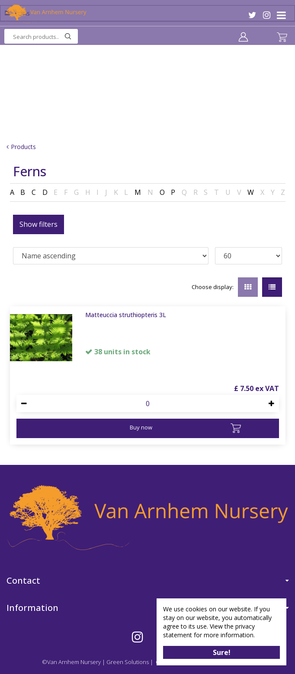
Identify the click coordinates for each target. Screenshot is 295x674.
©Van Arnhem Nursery (71, 662)
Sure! (222, 652)
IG (266, 15)
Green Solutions (127, 662)
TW (252, 15)
